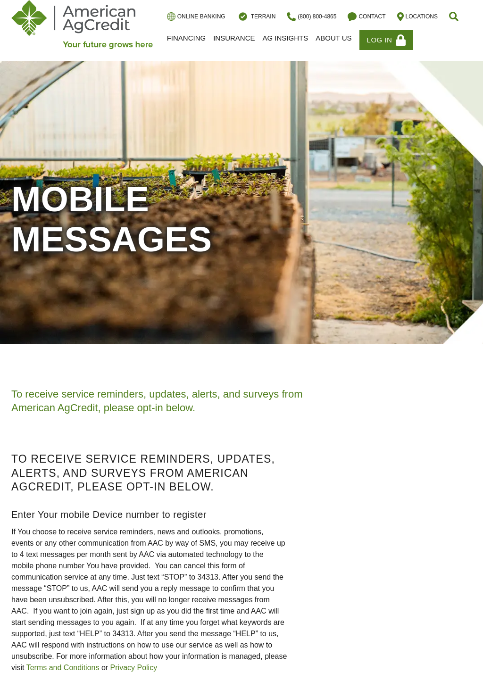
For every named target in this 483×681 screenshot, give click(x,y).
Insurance (234, 38)
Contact (366, 16)
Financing (186, 38)
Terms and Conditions (63, 668)
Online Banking (196, 16)
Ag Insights (285, 38)
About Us (333, 38)
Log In (386, 40)
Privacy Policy (134, 668)
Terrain (256, 16)
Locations (417, 16)
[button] (454, 16)
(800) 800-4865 (311, 16)
